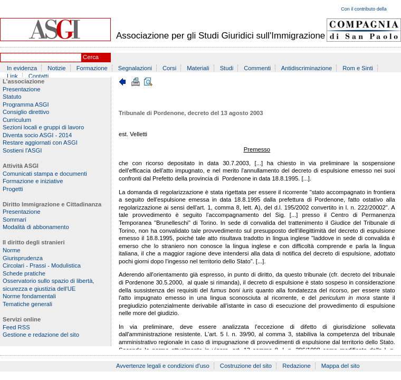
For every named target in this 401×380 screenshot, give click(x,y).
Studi (227, 68)
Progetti (13, 189)
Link (12, 76)
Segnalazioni (135, 68)
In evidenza (22, 68)
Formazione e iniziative (33, 181)
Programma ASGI (26, 104)
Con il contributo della (364, 9)
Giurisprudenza (23, 258)
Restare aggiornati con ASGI (40, 142)
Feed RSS (16, 327)
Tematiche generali (27, 304)
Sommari (14, 219)
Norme (12, 250)
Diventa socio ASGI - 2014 (37, 135)
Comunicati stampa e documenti (45, 173)
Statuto (12, 96)
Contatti (38, 76)
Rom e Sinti (357, 68)
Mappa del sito (340, 366)
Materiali (198, 68)
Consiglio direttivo (26, 112)
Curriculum (17, 120)
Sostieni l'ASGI (22, 150)
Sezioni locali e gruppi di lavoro (43, 127)
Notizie (56, 68)
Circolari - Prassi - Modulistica (42, 265)
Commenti (257, 68)
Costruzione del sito (246, 366)
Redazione (296, 366)
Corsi (169, 68)
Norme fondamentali (29, 296)
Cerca (91, 57)
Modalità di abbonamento (36, 227)
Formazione (92, 68)
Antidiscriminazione (306, 68)
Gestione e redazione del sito (41, 334)
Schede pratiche (24, 273)
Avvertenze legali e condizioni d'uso (162, 366)
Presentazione (22, 89)
